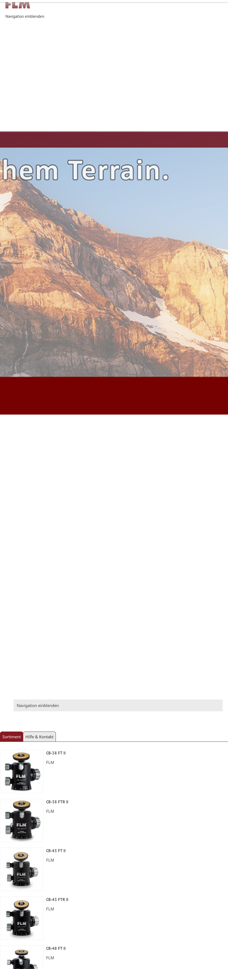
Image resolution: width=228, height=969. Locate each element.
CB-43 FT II (56, 850)
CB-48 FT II (56, 948)
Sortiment (11, 736)
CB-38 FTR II (57, 801)
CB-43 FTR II (57, 899)
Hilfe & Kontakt (39, 736)
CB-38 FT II (56, 753)
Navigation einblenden (24, 16)
